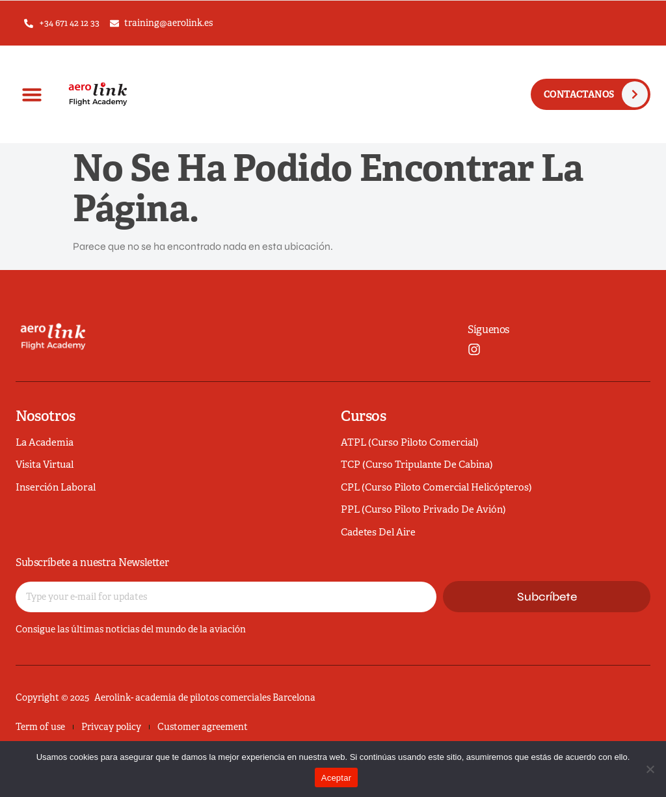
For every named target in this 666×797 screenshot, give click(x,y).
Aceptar (336, 778)
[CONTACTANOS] (635, 94)
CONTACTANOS (579, 94)
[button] (31, 94)
